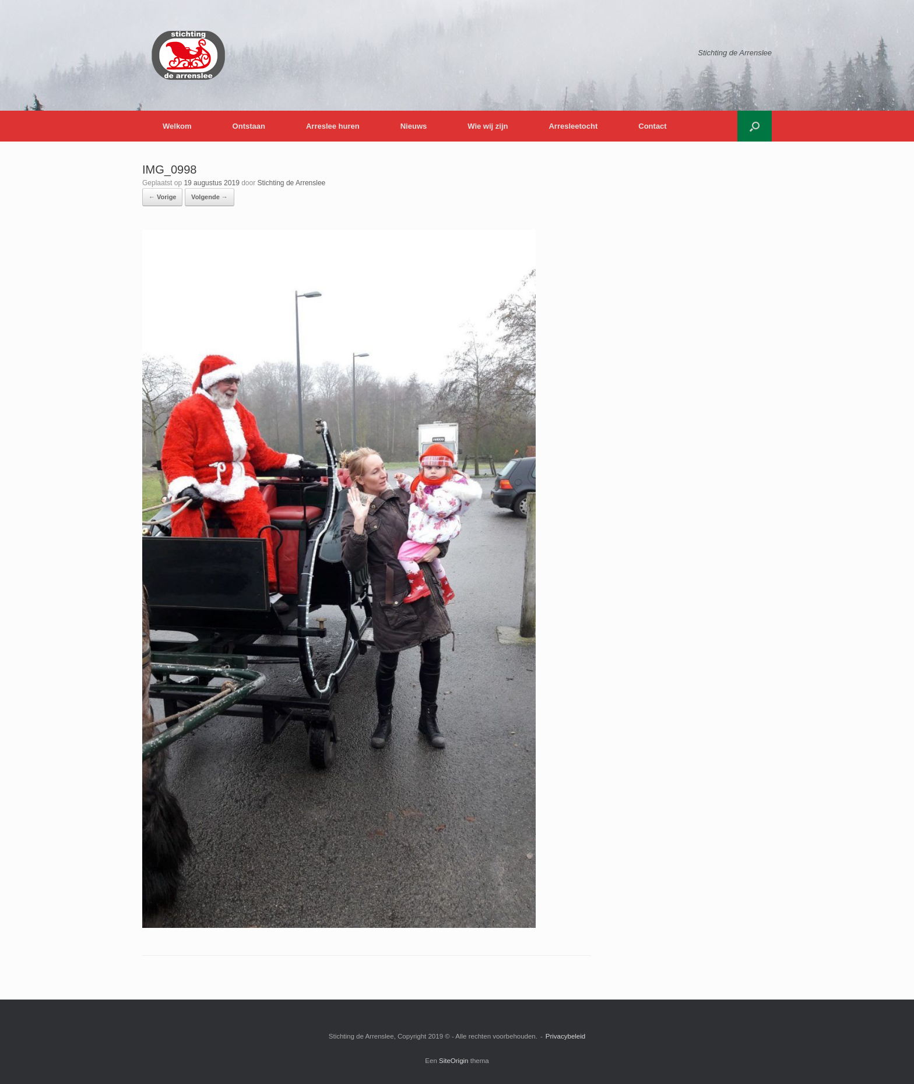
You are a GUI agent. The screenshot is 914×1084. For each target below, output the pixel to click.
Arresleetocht (573, 126)
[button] (754, 126)
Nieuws (413, 126)
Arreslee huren (333, 126)
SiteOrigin (454, 1060)
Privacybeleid (565, 1036)
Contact (652, 126)
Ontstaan (249, 126)
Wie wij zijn (487, 126)
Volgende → (209, 196)
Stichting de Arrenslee (292, 183)
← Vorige (162, 196)
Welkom (177, 126)
